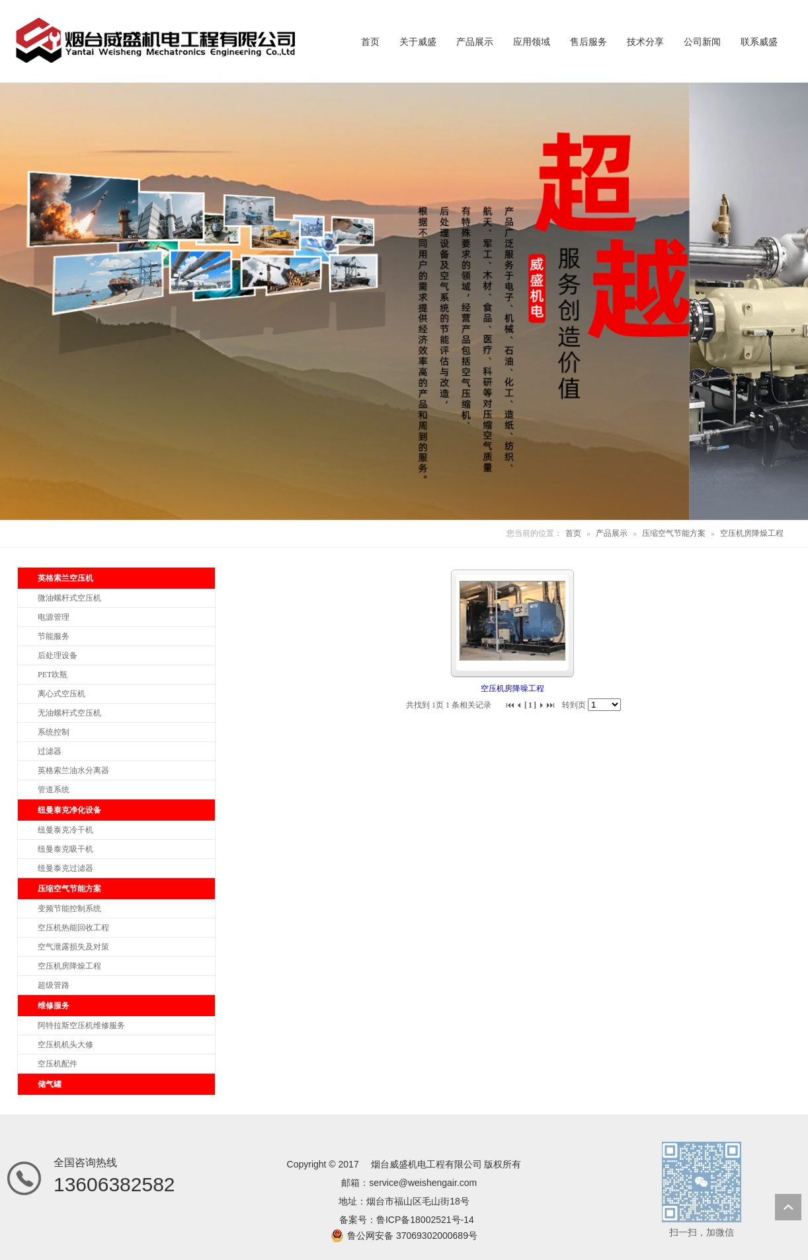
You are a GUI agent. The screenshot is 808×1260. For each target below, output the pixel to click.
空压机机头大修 (65, 1044)
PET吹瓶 (52, 674)
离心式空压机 (61, 693)
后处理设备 (57, 655)
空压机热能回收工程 (73, 927)
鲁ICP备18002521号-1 (422, 1219)
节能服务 (53, 636)
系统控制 (53, 732)
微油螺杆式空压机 (69, 598)
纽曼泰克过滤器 (65, 868)
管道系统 (53, 789)
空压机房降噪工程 (512, 688)
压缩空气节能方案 (674, 533)
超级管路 (53, 985)
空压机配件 (57, 1063)
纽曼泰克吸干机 (65, 849)
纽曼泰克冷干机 (65, 829)
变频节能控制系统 (69, 908)
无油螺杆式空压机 (69, 713)
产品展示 (611, 533)
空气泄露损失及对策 (73, 946)
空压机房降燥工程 (752, 533)
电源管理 (53, 617)
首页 (573, 533)
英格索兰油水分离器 (73, 770)
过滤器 (49, 751)
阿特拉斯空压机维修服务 (81, 1025)
